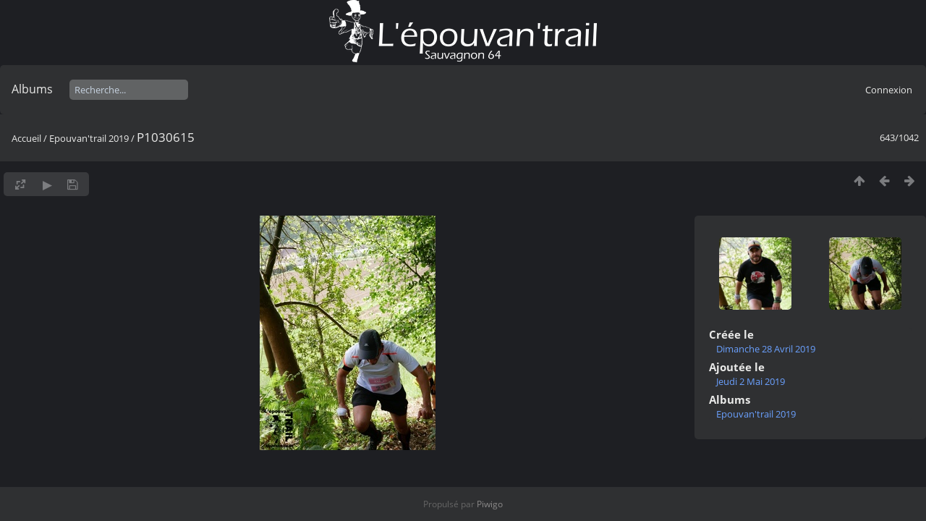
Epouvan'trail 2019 (89, 138)
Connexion (888, 89)
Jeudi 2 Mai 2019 (750, 381)
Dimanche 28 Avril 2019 (765, 348)
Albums (32, 89)
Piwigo (490, 504)
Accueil (26, 138)
